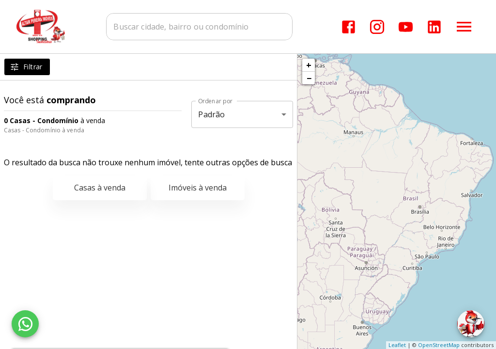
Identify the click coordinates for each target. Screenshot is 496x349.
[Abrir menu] (464, 26)
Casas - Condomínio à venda (44, 130)
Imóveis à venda (198, 187)
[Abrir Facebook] (348, 26)
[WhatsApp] (25, 323)
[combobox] (200, 26)
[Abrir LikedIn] (434, 26)
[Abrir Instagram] (377, 26)
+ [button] (308, 65)
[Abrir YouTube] (405, 26)
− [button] (309, 78)
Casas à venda (99, 187)
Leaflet (397, 345)
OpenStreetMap (439, 345)
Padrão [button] (211, 114)
